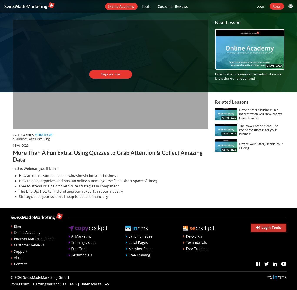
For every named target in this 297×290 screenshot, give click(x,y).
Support (20, 251)
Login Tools (268, 227)
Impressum (20, 284)
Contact (20, 264)
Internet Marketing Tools (34, 238)
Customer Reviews (173, 6)
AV (107, 284)
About (19, 257)
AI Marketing (81, 236)
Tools (146, 6)
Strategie (44, 135)
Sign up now (110, 74)
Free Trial (78, 248)
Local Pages (138, 242)
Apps (277, 6)
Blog (17, 226)
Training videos (83, 242)
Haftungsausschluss (49, 284)
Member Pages (141, 248)
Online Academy (121, 6)
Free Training (139, 255)
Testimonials (81, 255)
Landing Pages (140, 236)
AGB (73, 284)
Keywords (194, 236)
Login (260, 6)
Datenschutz (90, 284)
